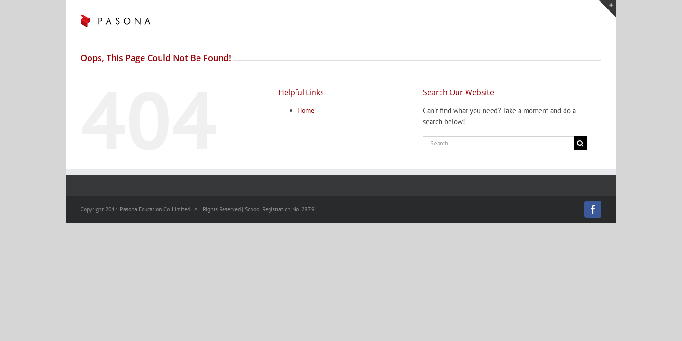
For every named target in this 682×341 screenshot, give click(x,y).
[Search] (580, 143)
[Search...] (498, 143)
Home (305, 110)
